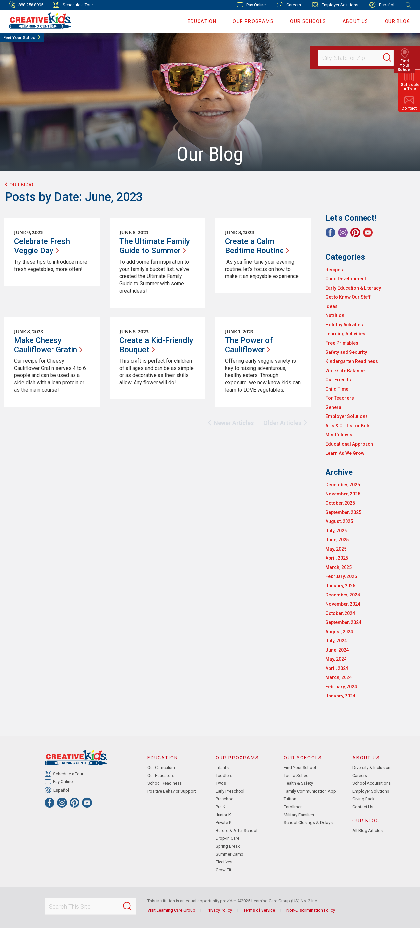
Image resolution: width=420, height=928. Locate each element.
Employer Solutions (335, 4)
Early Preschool (230, 791)
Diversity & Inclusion (371, 767)
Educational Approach (349, 444)
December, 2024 (343, 594)
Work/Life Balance (345, 370)
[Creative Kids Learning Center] (37, 20)
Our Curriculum (161, 767)
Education (202, 21)
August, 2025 (339, 521)
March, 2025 (339, 567)
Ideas (332, 306)
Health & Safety (298, 783)
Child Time (337, 389)
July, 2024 (336, 640)
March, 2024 (339, 677)
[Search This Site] (90, 906)
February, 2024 (341, 686)
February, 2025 (341, 576)
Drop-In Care (227, 838)
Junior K (223, 814)
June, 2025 (337, 539)
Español (381, 5)
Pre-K (220, 806)
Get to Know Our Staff (348, 297)
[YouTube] (368, 232)
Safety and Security (346, 352)
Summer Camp (229, 854)
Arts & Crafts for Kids (348, 425)
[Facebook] (330, 232)
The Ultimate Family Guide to (154, 246)
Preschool (225, 799)
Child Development (346, 278)
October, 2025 (340, 503)
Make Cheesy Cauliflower (48, 345)
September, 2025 (343, 512)
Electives (224, 861)
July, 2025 (336, 530)
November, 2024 (343, 604)
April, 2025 (337, 558)
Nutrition (335, 315)
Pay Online (251, 4)
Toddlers (224, 775)
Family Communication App (310, 791)
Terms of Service (259, 910)
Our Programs (253, 21)
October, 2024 (340, 613)
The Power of (249, 345)
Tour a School (297, 775)
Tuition (290, 799)
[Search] (392, 57)
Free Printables (342, 343)
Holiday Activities (344, 324)
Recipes (334, 269)
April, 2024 (337, 668)
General (334, 407)
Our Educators (160, 775)
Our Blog (397, 21)
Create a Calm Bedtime (257, 246)
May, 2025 (336, 549)
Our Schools (308, 21)
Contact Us (362, 806)
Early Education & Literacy (353, 288)
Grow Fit (223, 869)
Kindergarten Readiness (352, 361)
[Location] (353, 58)
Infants (222, 767)
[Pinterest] (355, 232)
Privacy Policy (219, 910)
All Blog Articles (367, 830)
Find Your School (19, 37)
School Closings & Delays (308, 822)
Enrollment (294, 806)
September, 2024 (343, 622)
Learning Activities (345, 333)
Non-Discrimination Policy (310, 910)
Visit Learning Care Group (171, 910)
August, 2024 (339, 631)
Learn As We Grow (345, 453)
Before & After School (236, 830)
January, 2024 (340, 695)
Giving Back (363, 799)
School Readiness (164, 783)
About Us (355, 21)
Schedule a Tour (73, 5)
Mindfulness (339, 434)
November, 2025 (343, 493)
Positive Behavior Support (171, 791)
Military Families (299, 814)
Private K (224, 822)
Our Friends (338, 379)
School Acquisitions (371, 783)
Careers (289, 4)
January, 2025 (340, 585)
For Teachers (340, 398)
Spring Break (228, 846)
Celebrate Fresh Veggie (42, 246)
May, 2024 (336, 659)
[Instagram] (343, 232)
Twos (221, 783)
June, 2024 (337, 650)
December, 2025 (343, 484)
